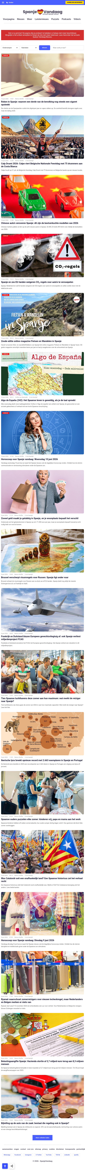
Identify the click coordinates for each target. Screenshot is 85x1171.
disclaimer (60, 1149)
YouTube (48, 1155)
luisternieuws (42, 19)
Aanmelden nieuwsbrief (74, 2)
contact (23, 1149)
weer (29, 19)
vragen (16, 1149)
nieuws (20, 19)
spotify (76, 1155)
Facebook (17, 1155)
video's (77, 19)
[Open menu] (3, 2)
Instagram (28, 1155)
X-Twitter (39, 1155)
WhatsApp (7, 1155)
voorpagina (8, 19)
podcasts (66, 19)
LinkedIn (67, 1155)
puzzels (55, 19)
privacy (45, 1149)
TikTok (58, 1155)
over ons (30, 1149)
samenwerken (7, 1149)
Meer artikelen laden (42, 1138)
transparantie (70, 1149)
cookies (52, 1149)
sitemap (38, 1149)
